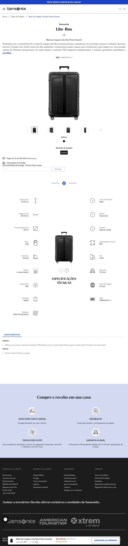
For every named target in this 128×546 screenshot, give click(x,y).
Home (4, 16)
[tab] (12, 335)
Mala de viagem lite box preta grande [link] (44, 16)
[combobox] (119, 533)
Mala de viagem (17, 16)
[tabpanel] (64, 360)
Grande (64, 152)
